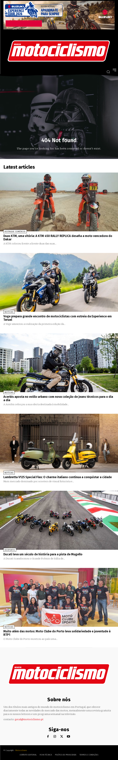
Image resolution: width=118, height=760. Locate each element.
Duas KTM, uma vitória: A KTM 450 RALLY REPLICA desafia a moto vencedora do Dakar (57, 237)
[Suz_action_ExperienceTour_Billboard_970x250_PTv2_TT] (59, 28)
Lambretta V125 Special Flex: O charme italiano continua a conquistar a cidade (57, 477)
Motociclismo (21, 750)
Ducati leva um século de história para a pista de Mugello (42, 554)
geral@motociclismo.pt (29, 719)
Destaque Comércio (15, 231)
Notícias (9, 312)
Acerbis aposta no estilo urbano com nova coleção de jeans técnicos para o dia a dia (58, 398)
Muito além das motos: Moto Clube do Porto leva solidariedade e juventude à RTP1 (57, 633)
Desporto (10, 550)
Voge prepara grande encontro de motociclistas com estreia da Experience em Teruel (57, 318)
